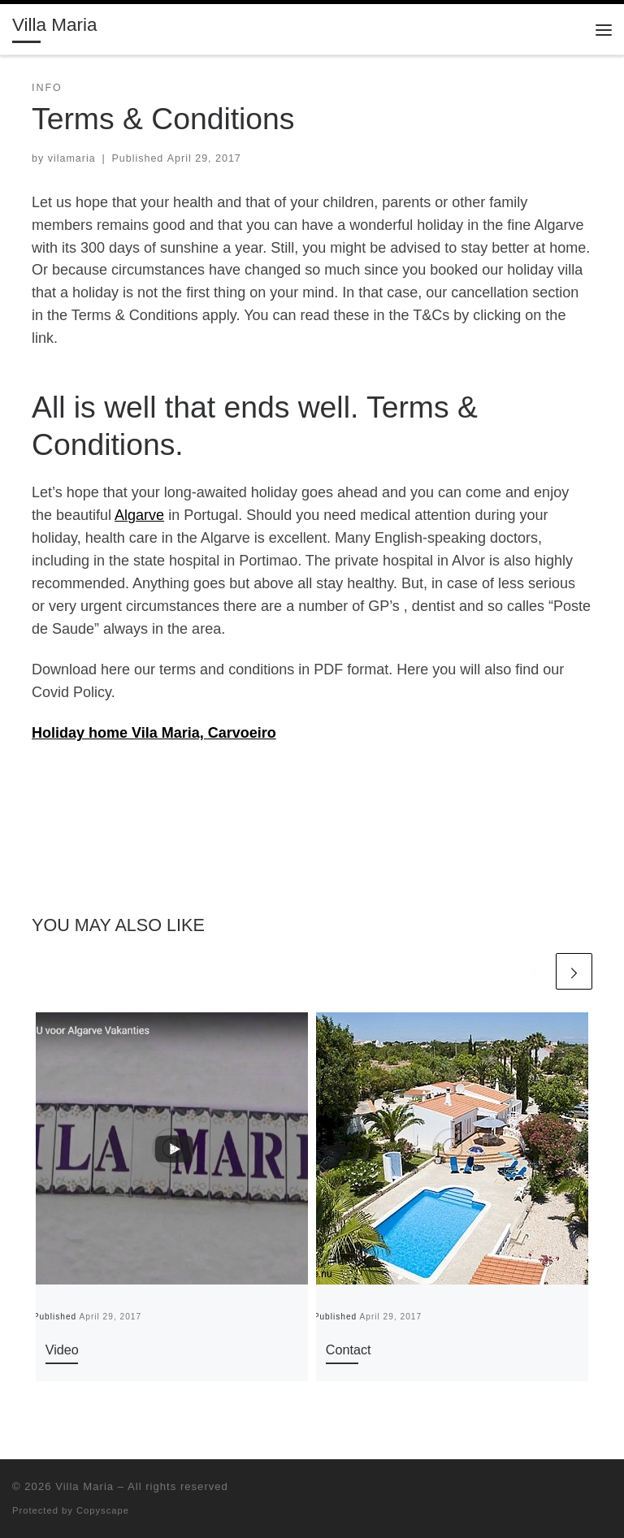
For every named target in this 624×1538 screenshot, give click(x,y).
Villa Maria (84, 1486)
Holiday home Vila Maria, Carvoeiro (154, 733)
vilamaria (72, 158)
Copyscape (102, 1510)
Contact (348, 1349)
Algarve (139, 515)
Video (62, 1349)
